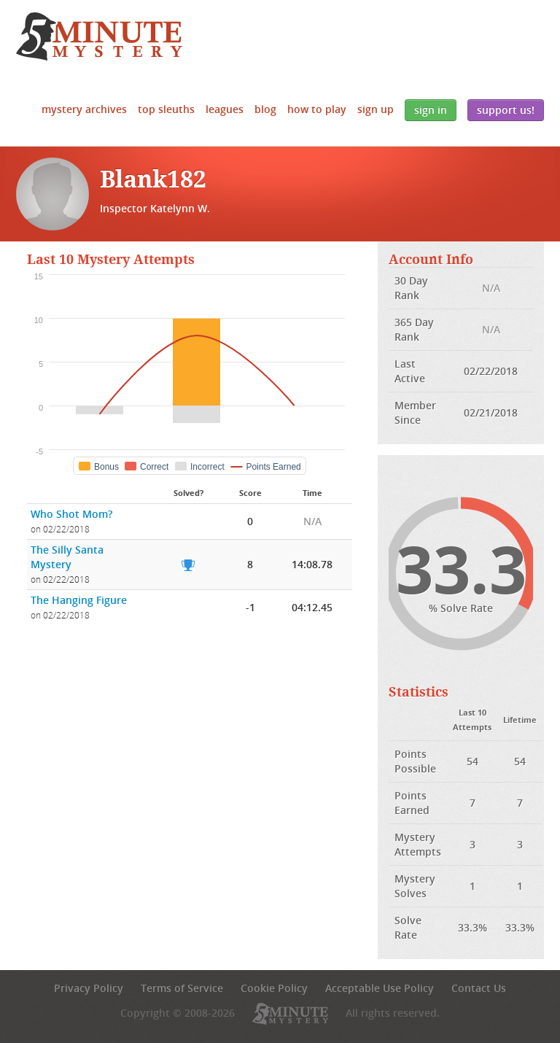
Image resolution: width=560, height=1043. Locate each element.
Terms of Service (182, 988)
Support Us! (505, 110)
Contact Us (478, 988)
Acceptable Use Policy (379, 988)
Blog (265, 109)
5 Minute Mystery (99, 36)
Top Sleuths (166, 109)
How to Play (316, 109)
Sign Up (375, 109)
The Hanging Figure (79, 600)
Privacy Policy (88, 988)
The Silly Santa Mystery (67, 557)
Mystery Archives (84, 109)
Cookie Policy (274, 988)
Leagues (225, 109)
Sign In (430, 110)
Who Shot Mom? (71, 514)
